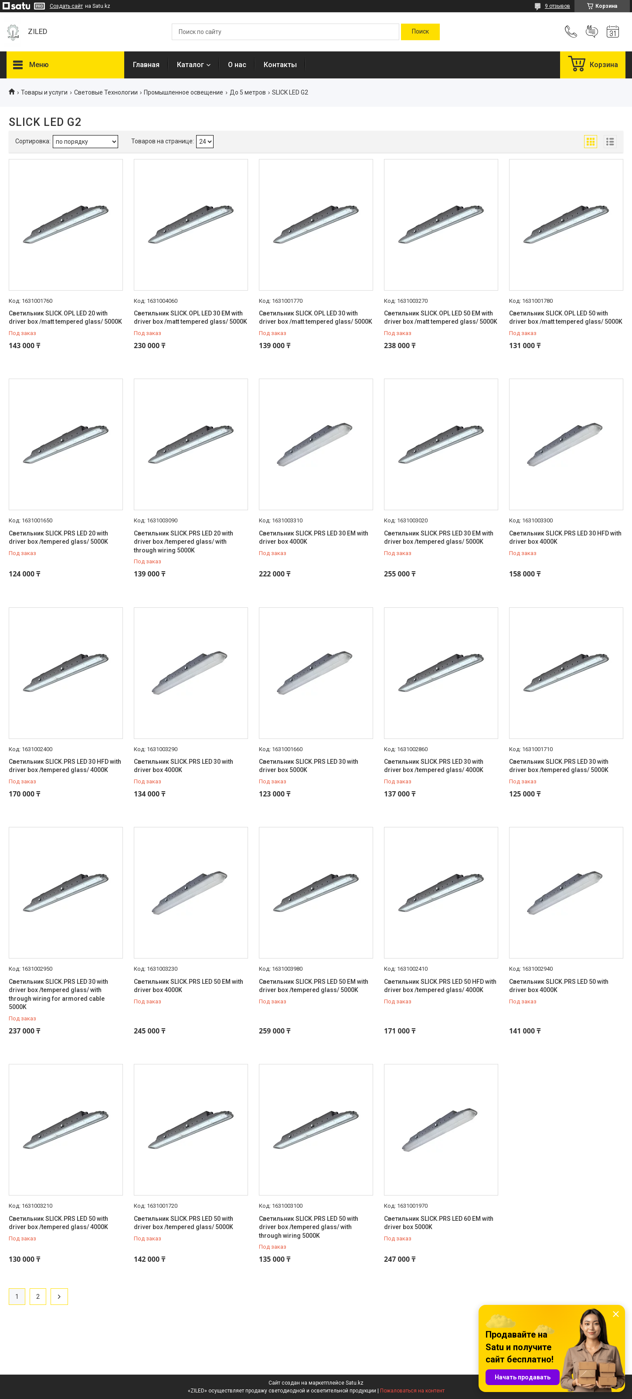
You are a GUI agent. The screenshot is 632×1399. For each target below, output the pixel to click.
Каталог (190, 65)
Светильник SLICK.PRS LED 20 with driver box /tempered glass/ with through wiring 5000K (183, 542)
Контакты (280, 65)
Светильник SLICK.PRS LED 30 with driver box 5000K (308, 766)
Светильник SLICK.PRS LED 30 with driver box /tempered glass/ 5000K (558, 766)
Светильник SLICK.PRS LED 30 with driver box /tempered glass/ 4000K (433, 766)
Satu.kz (355, 1383)
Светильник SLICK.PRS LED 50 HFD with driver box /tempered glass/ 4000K (440, 986)
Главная (146, 65)
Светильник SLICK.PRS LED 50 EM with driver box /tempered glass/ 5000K (313, 986)
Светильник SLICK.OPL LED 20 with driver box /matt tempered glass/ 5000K (65, 317)
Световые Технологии (106, 92)
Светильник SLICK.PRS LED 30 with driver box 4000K (183, 766)
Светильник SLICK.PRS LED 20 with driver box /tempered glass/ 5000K (58, 537)
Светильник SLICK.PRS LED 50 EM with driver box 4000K (188, 986)
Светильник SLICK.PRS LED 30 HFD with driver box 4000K (565, 537)
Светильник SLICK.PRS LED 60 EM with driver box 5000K (438, 1223)
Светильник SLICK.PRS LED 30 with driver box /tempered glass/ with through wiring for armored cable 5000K (58, 994)
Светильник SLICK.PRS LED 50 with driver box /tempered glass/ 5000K (183, 1223)
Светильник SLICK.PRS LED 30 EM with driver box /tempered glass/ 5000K (438, 537)
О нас (237, 65)
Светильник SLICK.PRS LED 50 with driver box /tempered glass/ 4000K (58, 1223)
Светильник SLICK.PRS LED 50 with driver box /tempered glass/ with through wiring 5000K (308, 1227)
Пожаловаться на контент (412, 1391)
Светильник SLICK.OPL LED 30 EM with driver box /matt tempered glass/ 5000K (190, 317)
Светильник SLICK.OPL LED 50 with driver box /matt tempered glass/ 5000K (565, 317)
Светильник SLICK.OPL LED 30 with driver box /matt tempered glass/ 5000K (315, 317)
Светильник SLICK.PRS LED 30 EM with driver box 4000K (313, 537)
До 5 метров (248, 92)
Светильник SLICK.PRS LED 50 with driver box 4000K (558, 986)
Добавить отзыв (592, 32)
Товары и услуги (44, 92)
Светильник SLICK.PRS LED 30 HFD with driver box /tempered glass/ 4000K (65, 766)
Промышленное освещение (183, 92)
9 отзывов (557, 6)
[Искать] (420, 32)
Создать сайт (66, 6)
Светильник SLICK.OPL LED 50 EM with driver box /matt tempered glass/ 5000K (440, 317)
